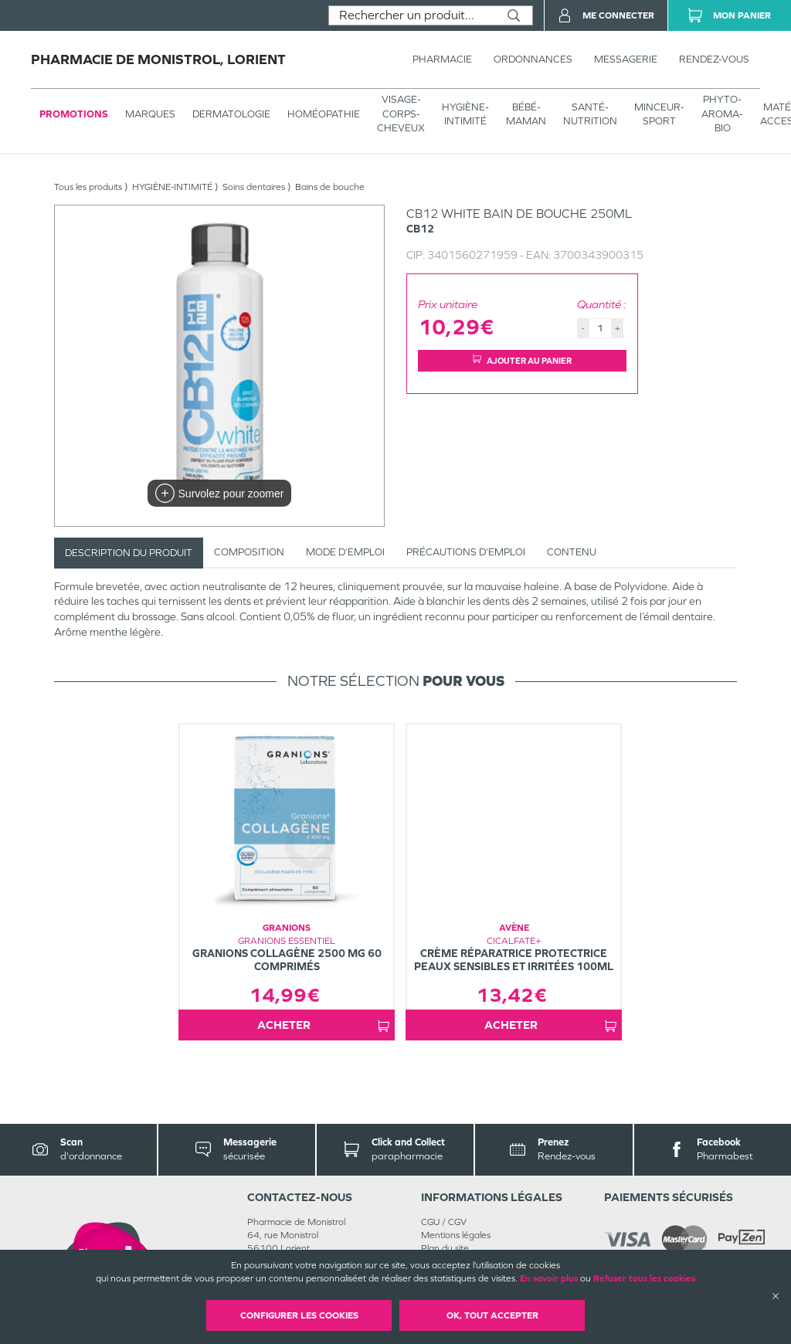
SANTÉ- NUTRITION (590, 114)
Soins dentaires (253, 187)
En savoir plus (549, 1278)
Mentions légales (456, 1235)
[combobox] (412, 15)
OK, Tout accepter (492, 1315)
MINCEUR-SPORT (659, 114)
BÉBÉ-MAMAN (526, 114)
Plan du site (445, 1248)
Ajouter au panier (522, 360)
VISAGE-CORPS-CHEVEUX (401, 113)
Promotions (73, 114)
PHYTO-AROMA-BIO (722, 113)
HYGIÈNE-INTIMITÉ (465, 114)
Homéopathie (323, 114)
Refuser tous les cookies (644, 1278)
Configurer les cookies (299, 1315)
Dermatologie (231, 114)
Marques (150, 114)
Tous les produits (88, 187)
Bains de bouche (330, 187)
